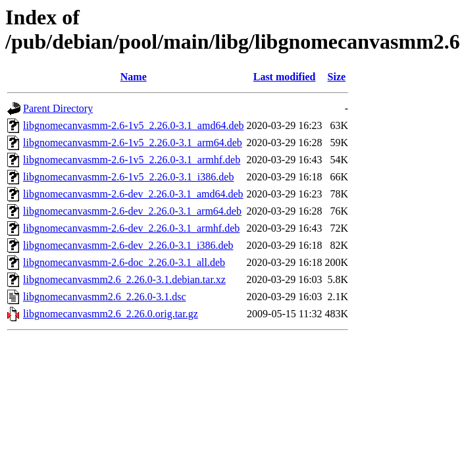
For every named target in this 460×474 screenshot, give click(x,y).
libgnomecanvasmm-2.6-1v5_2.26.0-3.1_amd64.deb (133, 125)
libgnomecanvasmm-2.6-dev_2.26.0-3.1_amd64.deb (133, 193)
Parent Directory (58, 108)
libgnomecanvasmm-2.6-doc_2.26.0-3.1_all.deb (124, 262)
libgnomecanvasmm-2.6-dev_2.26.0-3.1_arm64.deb (132, 211)
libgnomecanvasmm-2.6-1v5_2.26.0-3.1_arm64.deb (132, 142)
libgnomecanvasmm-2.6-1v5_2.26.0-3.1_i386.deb (128, 176)
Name (133, 76)
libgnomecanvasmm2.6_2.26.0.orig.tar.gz (110, 313)
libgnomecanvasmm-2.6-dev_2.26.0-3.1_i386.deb (128, 245)
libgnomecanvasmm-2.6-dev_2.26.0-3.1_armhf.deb (131, 228)
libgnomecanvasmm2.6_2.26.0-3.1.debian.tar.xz (124, 279)
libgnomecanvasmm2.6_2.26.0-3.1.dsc (104, 296)
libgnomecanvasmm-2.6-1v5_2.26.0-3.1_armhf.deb (131, 159)
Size (337, 76)
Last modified (284, 76)
